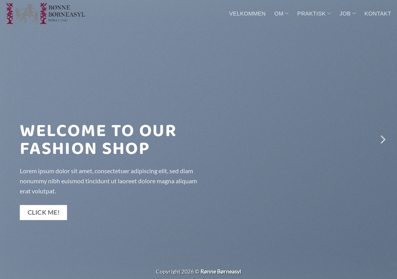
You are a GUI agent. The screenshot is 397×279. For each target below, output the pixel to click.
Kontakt (377, 13)
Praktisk (314, 13)
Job (348, 13)
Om (281, 13)
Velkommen (247, 13)
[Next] (382, 139)
